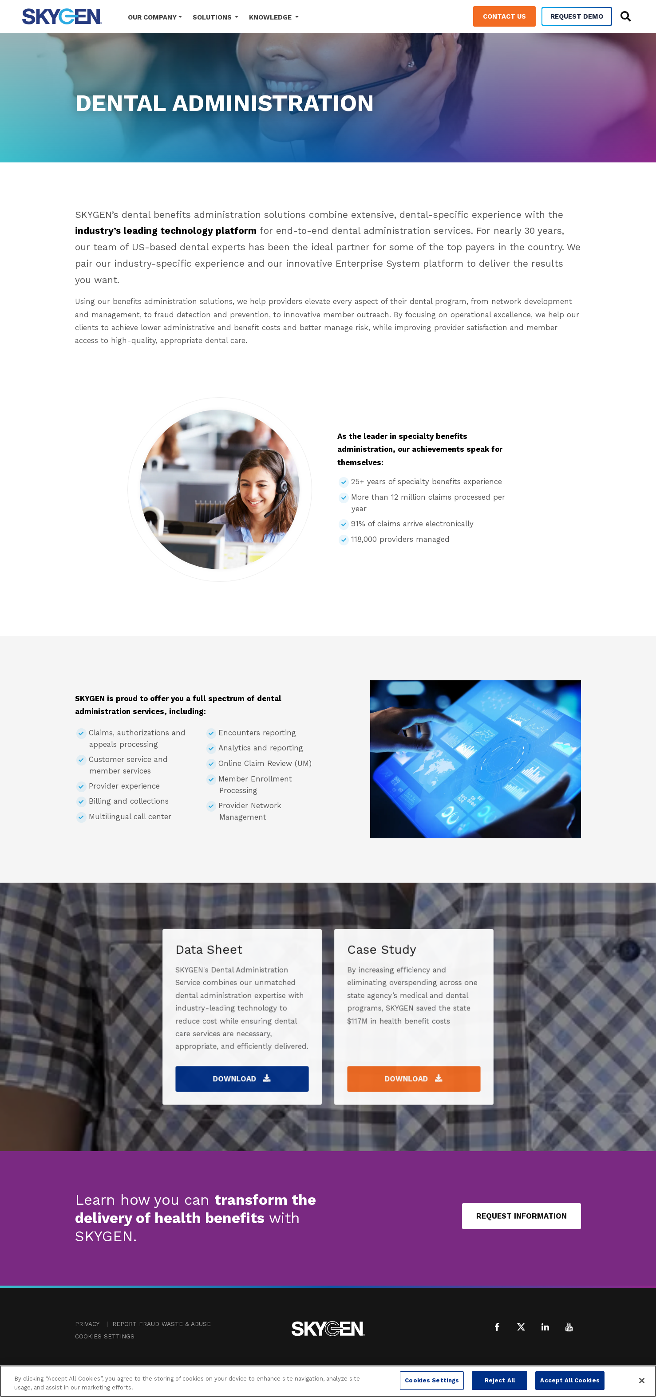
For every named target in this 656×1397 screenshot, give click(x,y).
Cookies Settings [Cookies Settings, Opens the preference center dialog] (432, 1380)
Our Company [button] (152, 17)
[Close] (642, 1380)
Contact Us (504, 16)
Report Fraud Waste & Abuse (161, 1324)
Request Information (521, 1216)
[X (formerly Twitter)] (521, 1327)
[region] (328, 1381)
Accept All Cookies (569, 1380)
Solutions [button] (213, 17)
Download (242, 1059)
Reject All (500, 1380)
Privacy (87, 1324)
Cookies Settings (104, 1336)
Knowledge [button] (271, 17)
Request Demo (576, 16)
